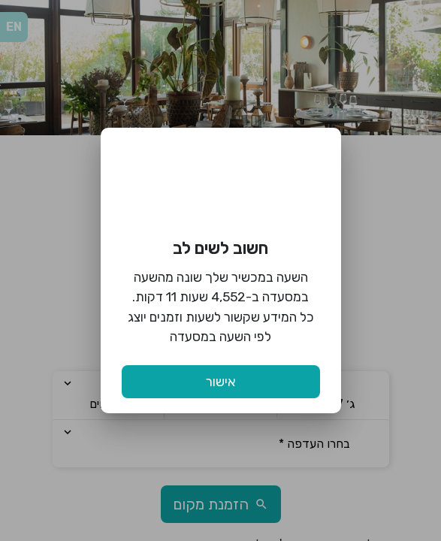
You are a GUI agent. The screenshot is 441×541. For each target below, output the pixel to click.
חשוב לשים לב (220, 248)
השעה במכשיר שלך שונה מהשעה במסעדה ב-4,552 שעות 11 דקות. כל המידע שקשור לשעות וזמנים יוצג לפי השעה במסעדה (221, 307)
